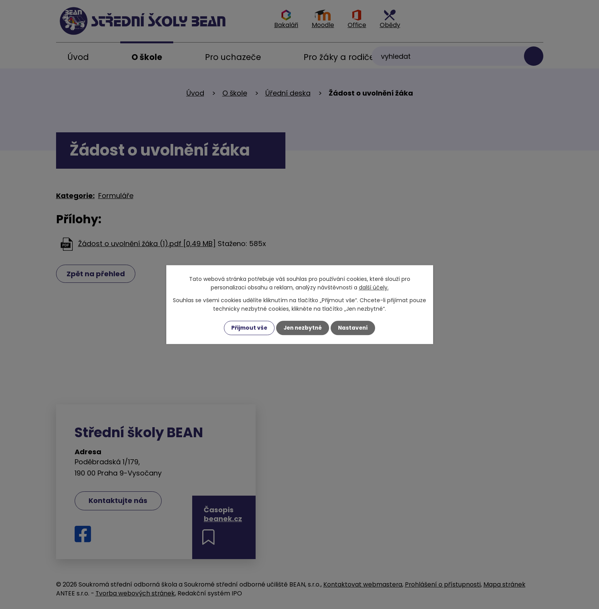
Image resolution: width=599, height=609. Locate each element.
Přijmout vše (247, 328)
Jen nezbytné (302, 328)
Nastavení (354, 328)
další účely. (374, 287)
